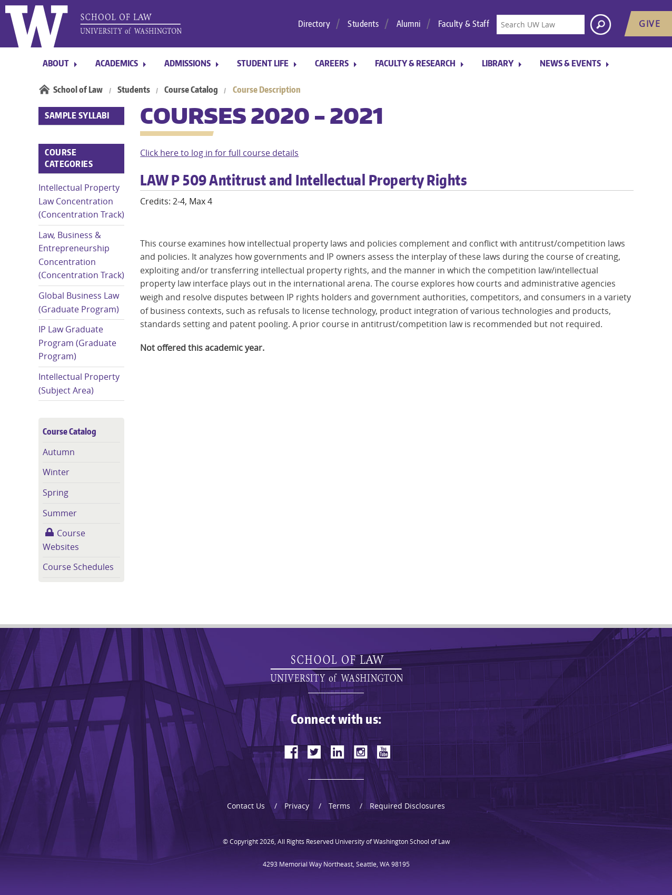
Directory (314, 23)
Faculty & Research (415, 63)
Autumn (59, 452)
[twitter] (314, 752)
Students (363, 23)
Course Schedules (78, 567)
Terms (339, 806)
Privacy (296, 806)
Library (497, 63)
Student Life (263, 63)
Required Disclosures (407, 806)
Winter (56, 472)
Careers (332, 63)
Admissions (187, 63)
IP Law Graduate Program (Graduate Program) (77, 342)
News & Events (570, 63)
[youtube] (384, 752)
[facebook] (291, 752)
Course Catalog (191, 89)
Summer (60, 513)
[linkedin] (337, 752)
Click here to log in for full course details (219, 153)
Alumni (409, 23)
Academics (116, 63)
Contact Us (246, 806)
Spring (55, 492)
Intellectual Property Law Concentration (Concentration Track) (81, 201)
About (56, 63)
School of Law (78, 89)
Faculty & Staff (464, 23)
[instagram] (361, 752)
